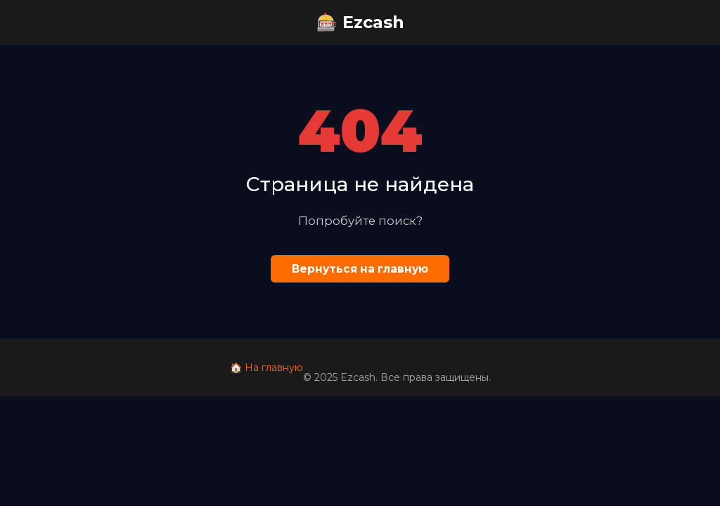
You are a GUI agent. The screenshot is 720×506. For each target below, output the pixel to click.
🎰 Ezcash (360, 22)
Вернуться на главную (360, 268)
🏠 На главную (266, 367)
